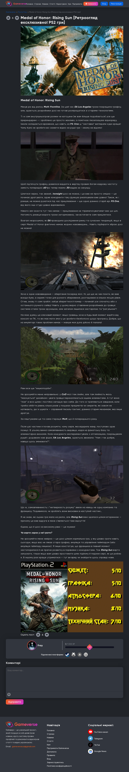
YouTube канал (98, 732)
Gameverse (11, 12)
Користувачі (61, 4)
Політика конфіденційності (59, 766)
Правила (51, 755)
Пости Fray (22, 12)
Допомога (51, 752)
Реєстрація (116, 4)
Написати (90, 4)
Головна (29, 4)
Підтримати (77, 4)
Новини (45, 4)
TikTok (94, 745)
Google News (97, 751)
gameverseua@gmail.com (23, 746)
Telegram (95, 738)
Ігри (69, 4)
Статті (52, 4)
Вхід (104, 4)
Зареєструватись (55, 762)
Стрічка (37, 4)
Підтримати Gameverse (58, 748)
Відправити (14, 701)
